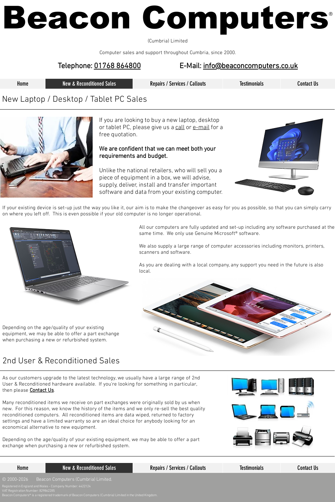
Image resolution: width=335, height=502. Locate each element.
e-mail (201, 127)
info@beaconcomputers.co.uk (250, 66)
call (180, 127)
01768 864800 (117, 66)
